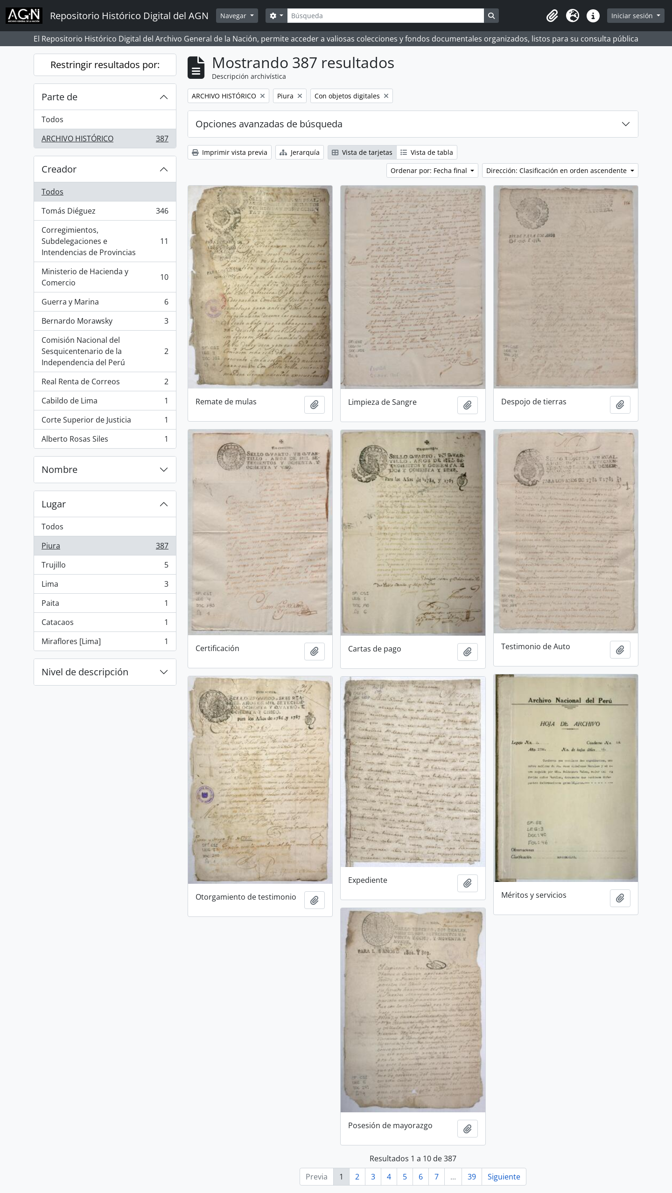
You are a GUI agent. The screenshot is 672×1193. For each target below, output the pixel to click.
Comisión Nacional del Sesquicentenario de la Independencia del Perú (104, 351)
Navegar (234, 15)
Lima (104, 586)
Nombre (59, 469)
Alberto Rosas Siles (104, 440)
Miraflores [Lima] (104, 643)
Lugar (54, 504)
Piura (104, 547)
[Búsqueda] (385, 15)
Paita (104, 605)
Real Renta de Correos (104, 383)
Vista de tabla (426, 152)
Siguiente (504, 1177)
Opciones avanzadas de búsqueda (269, 124)
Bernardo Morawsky (104, 323)
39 (472, 1177)
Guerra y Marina (104, 304)
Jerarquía (300, 152)
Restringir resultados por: (105, 64)
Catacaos (104, 624)
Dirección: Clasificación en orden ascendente (557, 170)
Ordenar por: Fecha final (430, 170)
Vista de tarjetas (362, 152)
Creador (59, 169)
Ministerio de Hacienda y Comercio (104, 277)
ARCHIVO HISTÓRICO (104, 140)
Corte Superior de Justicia (104, 422)
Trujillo (104, 567)
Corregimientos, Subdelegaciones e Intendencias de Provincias (104, 241)
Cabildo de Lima (104, 402)
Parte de (59, 96)
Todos (52, 119)
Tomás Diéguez (104, 213)
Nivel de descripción (85, 672)
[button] (552, 16)
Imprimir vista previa (229, 152)
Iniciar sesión (633, 15)
